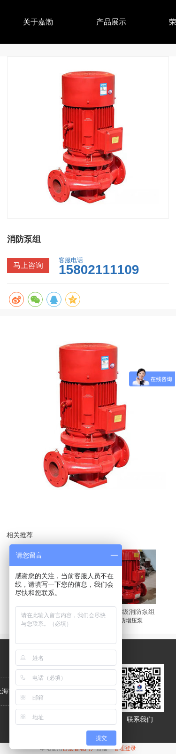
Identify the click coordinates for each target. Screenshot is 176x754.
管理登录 (125, 748)
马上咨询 (28, 265)
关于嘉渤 (38, 22)
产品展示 (111, 22)
